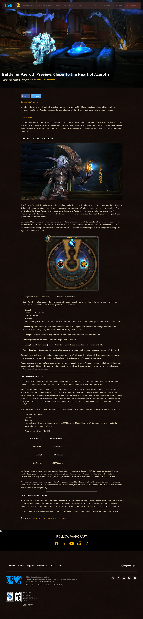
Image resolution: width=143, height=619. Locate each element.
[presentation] (8, 5)
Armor (64, 518)
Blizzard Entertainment (45, 79)
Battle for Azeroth (33, 518)
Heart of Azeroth (54, 518)
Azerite (44, 518)
